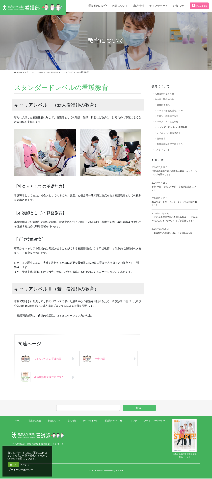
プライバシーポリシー (153, 421)
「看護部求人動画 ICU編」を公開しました (174, 241)
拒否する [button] (24, 465)
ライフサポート (89, 421)
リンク (133, 421)
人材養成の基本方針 (165, 93)
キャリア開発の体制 (165, 100)
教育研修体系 (164, 106)
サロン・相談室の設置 (169, 118)
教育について (54, 421)
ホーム (18, 421)
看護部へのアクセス (113, 421)
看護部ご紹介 (35, 421)
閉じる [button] (13, 465)
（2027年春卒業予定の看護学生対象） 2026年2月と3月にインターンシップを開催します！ (174, 226)
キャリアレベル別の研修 (168, 124)
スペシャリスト (163, 155)
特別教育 (162, 143)
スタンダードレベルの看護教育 (173, 130)
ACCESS (199, 5)
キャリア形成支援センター (171, 112)
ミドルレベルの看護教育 (170, 137)
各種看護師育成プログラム (171, 149)
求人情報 (71, 421)
